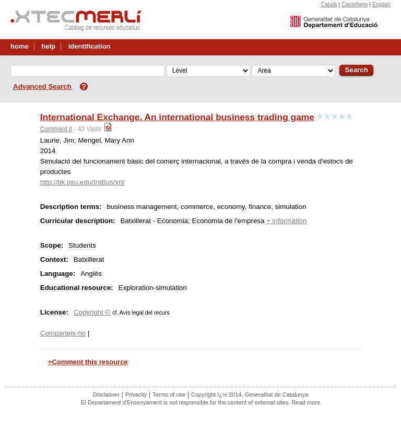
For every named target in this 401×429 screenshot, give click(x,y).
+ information (286, 221)
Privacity (136, 394)
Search (356, 70)
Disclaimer (106, 394)
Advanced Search (42, 86)
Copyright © (92, 312)
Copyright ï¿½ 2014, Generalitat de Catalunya (249, 394)
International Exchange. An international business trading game (177, 117)
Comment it (56, 129)
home (19, 46)
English (381, 4)
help (48, 46)
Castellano (354, 4)
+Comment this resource (88, 362)
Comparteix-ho (63, 333)
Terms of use (168, 394)
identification (89, 46)
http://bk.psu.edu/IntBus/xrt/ (82, 182)
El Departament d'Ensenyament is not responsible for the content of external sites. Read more (200, 402)
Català (329, 4)
